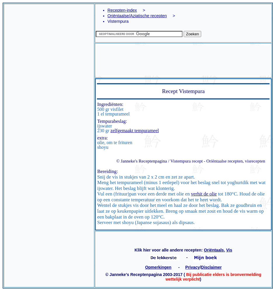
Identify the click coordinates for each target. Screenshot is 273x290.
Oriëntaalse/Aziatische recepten (137, 15)
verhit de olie (204, 194)
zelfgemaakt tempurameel (134, 130)
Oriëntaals (214, 250)
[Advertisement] (49, 58)
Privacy (192, 267)
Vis (229, 250)
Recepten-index (122, 10)
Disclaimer (211, 267)
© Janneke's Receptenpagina (141, 160)
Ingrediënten (109, 104)
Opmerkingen (158, 267)
